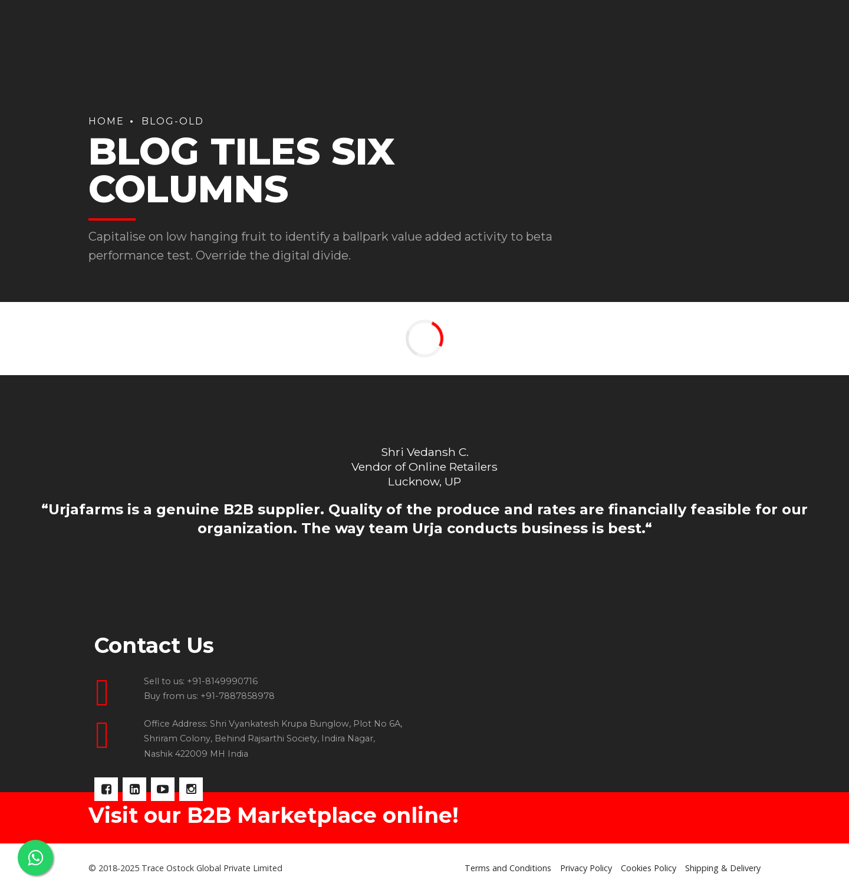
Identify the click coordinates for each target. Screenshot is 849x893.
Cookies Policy (648, 868)
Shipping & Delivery (723, 868)
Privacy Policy (586, 868)
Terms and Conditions (508, 868)
